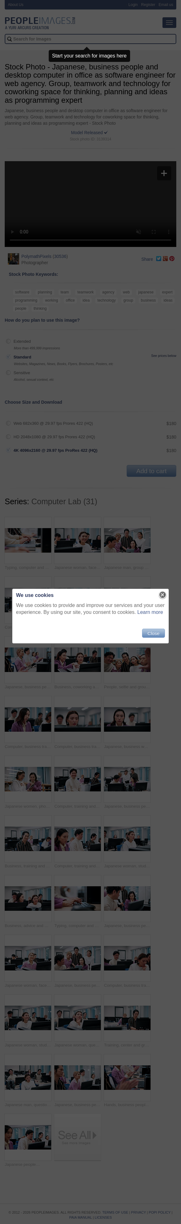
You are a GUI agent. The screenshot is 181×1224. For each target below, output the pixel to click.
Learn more (150, 612)
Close (153, 633)
